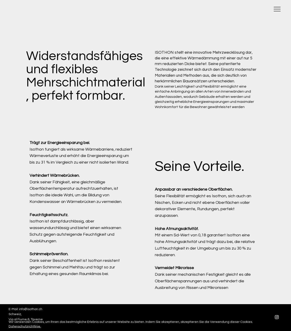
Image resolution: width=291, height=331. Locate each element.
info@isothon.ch (30, 309)
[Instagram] (276, 317)
